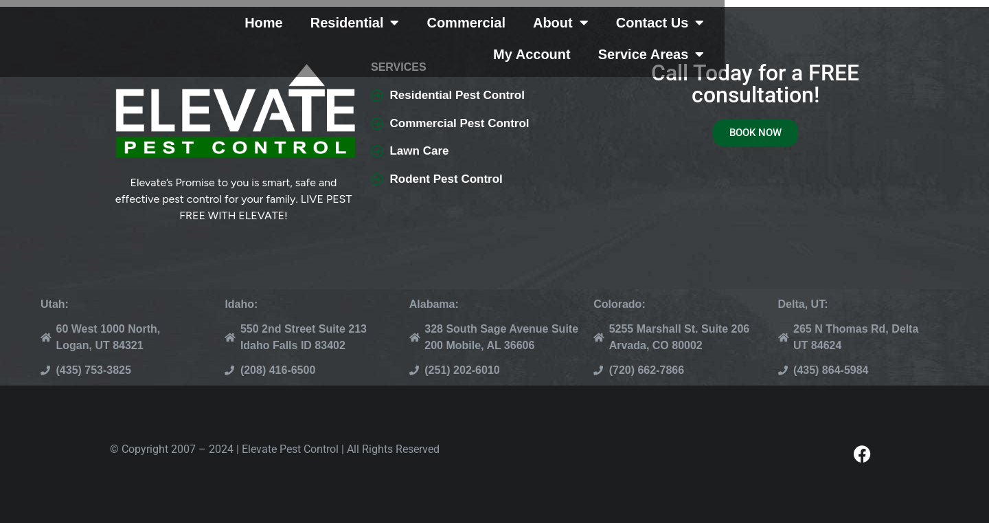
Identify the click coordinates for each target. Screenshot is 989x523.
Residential (380, 31)
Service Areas (915, 31)
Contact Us (685, 31)
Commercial (492, 31)
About (586, 31)
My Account (796, 31)
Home (290, 31)
